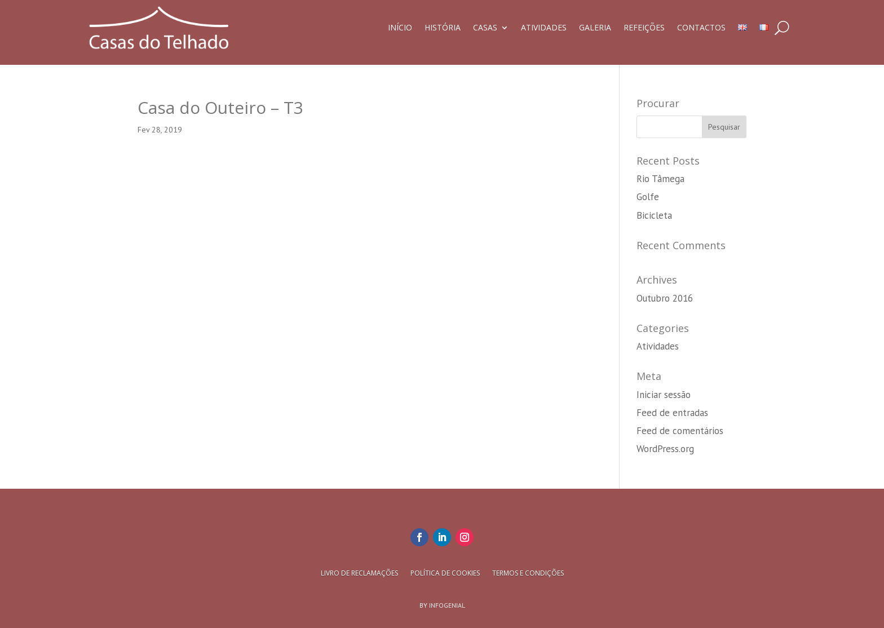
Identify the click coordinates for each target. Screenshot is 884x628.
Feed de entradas (672, 412)
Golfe (648, 197)
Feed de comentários (680, 430)
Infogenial (447, 605)
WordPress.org (665, 449)
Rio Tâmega (660, 179)
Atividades (658, 346)
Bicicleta (654, 215)
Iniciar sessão (664, 394)
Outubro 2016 (665, 298)
